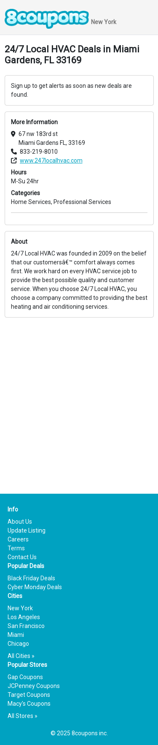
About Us (20, 521)
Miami (16, 634)
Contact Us (22, 557)
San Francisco (26, 626)
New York (20, 608)
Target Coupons (29, 694)
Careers (18, 539)
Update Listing (27, 530)
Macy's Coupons (29, 703)
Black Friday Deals (31, 578)
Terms (16, 548)
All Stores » (22, 715)
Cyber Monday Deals (35, 587)
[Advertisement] (79, 397)
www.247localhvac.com (51, 160)
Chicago (18, 643)
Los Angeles (24, 617)
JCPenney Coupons (34, 685)
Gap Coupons (25, 677)
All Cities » (21, 656)
